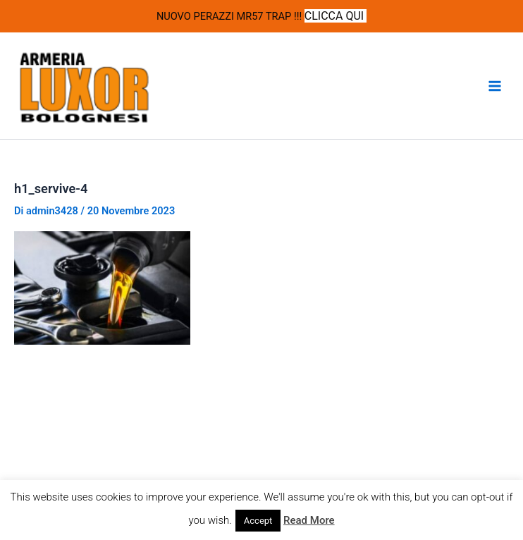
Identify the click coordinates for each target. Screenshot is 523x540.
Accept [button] (258, 520)
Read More (309, 520)
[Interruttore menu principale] (495, 86)
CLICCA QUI (335, 16)
